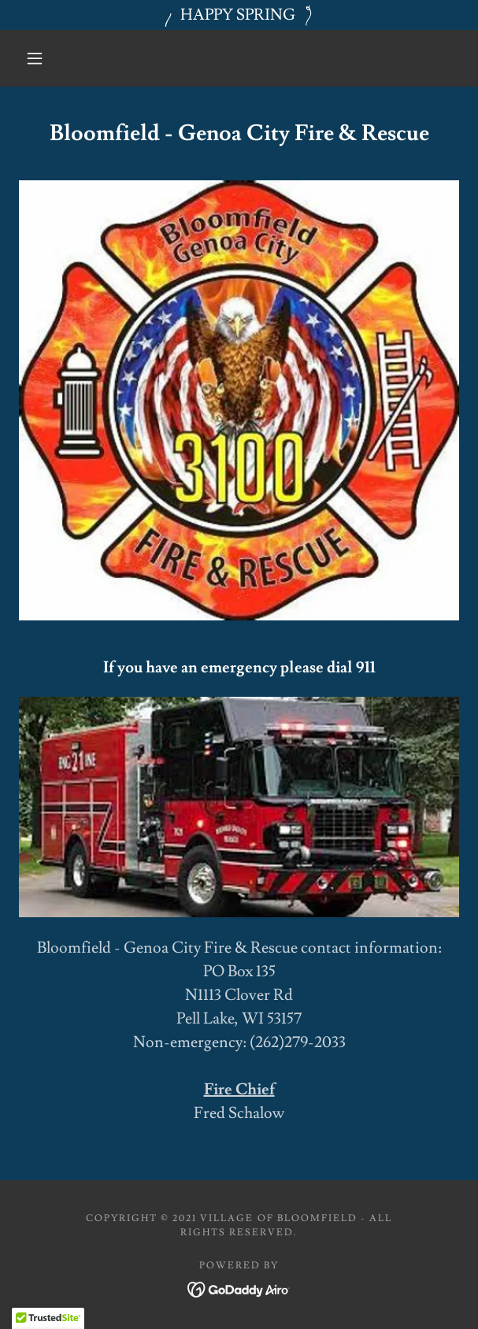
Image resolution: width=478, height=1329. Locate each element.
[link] (239, 1286)
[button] (41, 58)
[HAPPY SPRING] (239, 15)
